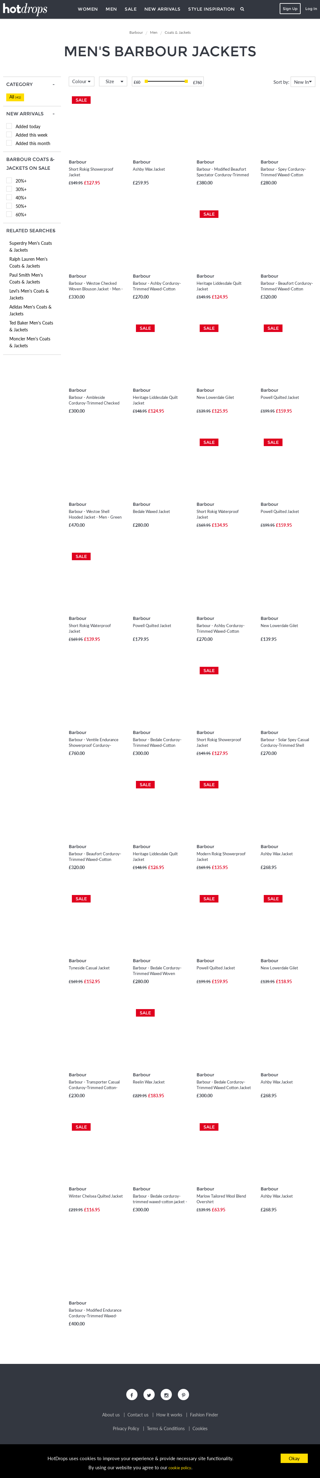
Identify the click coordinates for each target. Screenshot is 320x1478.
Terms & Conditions (166, 1431)
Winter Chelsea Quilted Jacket (96, 1196)
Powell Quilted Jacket (280, 397)
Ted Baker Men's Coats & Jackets (31, 326)
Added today (28, 126)
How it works (169, 1417)
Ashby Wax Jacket (149, 169)
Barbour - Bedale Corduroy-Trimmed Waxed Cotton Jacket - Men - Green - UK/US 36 (224, 1087)
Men (111, 9)
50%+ (21, 206)
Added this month (33, 143)
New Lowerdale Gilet (215, 397)
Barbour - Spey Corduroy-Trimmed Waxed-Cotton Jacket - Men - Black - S (283, 175)
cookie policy (179, 1467)
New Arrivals (162, 9)
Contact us (138, 1417)
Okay (294, 1458)
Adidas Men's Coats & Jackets (30, 310)
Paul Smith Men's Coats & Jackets (26, 278)
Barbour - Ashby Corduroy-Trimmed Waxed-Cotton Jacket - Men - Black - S (157, 289)
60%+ (21, 214)
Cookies (200, 1431)
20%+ (21, 180)
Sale (131, 9)
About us (111, 1417)
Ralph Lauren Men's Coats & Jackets (28, 262)
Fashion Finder (204, 1417)
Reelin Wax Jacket (149, 1081)
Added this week (32, 135)
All (15, 96)
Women (88, 9)
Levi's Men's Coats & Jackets (29, 294)
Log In (309, 8)
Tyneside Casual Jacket (89, 967)
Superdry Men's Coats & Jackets (30, 246)
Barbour (77, 161)
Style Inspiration (211, 9)
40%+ (21, 197)
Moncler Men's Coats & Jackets (29, 342)
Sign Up (288, 8)
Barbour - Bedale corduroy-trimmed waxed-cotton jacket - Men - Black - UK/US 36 (160, 1202)
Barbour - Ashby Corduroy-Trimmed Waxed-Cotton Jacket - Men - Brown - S (221, 631)
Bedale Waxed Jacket (151, 511)
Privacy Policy (126, 1431)
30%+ (21, 189)
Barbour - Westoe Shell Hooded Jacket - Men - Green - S (95, 517)
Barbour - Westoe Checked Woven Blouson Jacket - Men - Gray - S (96, 289)
